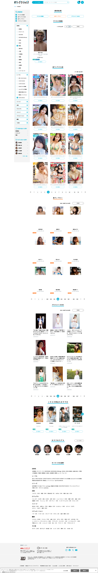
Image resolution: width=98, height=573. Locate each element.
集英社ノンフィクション (23, 94)
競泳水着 (51, 493)
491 (74, 299)
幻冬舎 (20, 42)
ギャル (75, 501)
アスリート (62, 523)
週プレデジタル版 (22, 16)
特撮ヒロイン (37, 523)
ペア (35, 513)
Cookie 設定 (54, 565)
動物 (63, 528)
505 (61, 396)
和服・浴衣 (67, 493)
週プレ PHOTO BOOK (22, 78)
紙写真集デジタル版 (36, 486)
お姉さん (44, 506)
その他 (18, 123)
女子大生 (74, 519)
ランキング (18, 133)
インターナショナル (65, 501)
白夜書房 (20, 65)
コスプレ (36, 493)
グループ (49, 513)
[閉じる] (95, 570)
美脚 (71, 499)
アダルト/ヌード (71, 523)
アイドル (45, 519)
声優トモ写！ (35, 488)
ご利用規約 (22, 565)
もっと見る (79, 440)
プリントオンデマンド (74, 486)
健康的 (35, 501)
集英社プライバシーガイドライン (32, 565)
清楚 (35, 508)
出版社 (18, 25)
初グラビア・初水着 (46, 528)
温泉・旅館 (64, 513)
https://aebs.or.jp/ (31, 558)
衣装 (18, 105)
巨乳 (45, 499)
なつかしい (60, 506)
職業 (18, 119)
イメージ (18, 112)
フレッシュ (44, 501)
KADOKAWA (21, 34)
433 (61, 299)
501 (47, 396)
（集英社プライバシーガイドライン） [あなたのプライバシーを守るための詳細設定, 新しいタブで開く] (9, 572)
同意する (84, 570)
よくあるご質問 (62, 565)
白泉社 (20, 62)
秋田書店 (20, 29)
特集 (16, 135)
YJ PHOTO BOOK (22, 80)
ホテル (56, 513)
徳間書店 (20, 59)
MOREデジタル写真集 (22, 86)
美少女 (35, 506)
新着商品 (17, 131)
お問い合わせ (69, 565)
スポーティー (53, 501)
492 (77, 299)
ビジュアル (19, 108)
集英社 (20, 45)
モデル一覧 (25, 156)
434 (65, 299)
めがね (58, 493)
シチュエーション (20, 115)
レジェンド (46, 523)
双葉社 (20, 68)
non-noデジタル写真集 (23, 89)
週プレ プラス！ (21, 19)
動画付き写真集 (54, 486)
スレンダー (37, 499)
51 (74, 192)
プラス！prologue (46, 486)
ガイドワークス (21, 31)
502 (51, 396)
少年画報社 (20, 54)
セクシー (79, 506)
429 (47, 299)
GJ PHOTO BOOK (22, 83)
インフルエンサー (74, 521)
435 (68, 299)
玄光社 (20, 40)
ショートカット (61, 499)
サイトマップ (75, 565)
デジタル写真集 (21, 14)
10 (69, 192)
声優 (67, 519)
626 (74, 396)
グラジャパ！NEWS (22, 21)
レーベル (18, 74)
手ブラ (35, 528)
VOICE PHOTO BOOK (63, 486)
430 (51, 299)
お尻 (53, 499)
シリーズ (18, 101)
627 (77, 396)
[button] (82, 414)
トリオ (41, 513)
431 (54, 299)
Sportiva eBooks (22, 97)
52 (78, 192)
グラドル (36, 519)
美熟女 (51, 506)
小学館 (20, 51)
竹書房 (20, 56)
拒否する (75, 570)
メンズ (56, 528)
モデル (60, 519)
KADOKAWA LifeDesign (23, 37)
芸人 (54, 523)
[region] (49, 570)
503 (54, 396)
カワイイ (70, 506)
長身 (77, 499)
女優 (53, 519)
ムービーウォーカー (22, 70)
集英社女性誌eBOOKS (22, 92)
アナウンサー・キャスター (60, 521)
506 (65, 396)
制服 (44, 493)
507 (68, 396)
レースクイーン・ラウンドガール (41, 521)
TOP (15, 6)
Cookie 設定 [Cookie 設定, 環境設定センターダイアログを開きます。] (65, 570)
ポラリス (41, 488)
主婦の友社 (20, 48)
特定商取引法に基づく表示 (45, 565)
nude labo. (46, 488)
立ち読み (40, 61)
